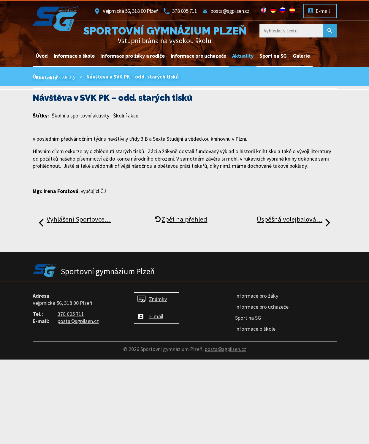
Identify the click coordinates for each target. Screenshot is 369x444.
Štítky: (41, 115)
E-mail (323, 10)
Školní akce (125, 115)
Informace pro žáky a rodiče (132, 55)
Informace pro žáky (256, 295)
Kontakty (46, 77)
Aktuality (243, 55)
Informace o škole (74, 55)
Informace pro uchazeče (199, 55)
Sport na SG (273, 55)
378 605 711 (184, 10)
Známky (158, 299)
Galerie (301, 55)
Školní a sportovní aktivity (80, 115)
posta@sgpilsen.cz (229, 10)
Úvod (42, 55)
